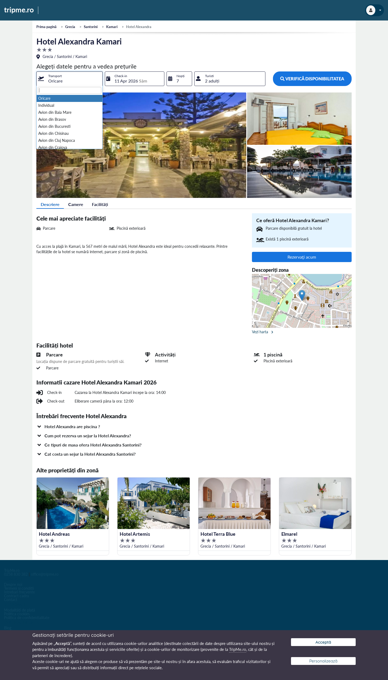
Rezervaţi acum (301, 256)
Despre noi (13, 584)
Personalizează (323, 661)
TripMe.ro (12, 570)
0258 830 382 (16, 574)
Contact (10, 599)
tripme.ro (19, 10)
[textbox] (69, 90)
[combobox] (69, 78)
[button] (194, 426)
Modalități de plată (19, 610)
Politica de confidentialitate (26, 617)
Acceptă (323, 642)
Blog (7, 628)
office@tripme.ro (44, 574)
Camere (75, 204)
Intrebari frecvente (19, 592)
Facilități (100, 204)
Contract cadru (16, 595)
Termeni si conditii (19, 588)
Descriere (50, 204)
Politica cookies (17, 614)
